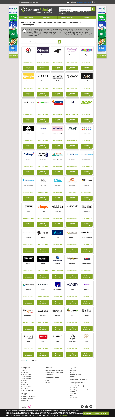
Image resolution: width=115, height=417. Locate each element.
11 (33, 361)
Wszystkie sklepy (74, 388)
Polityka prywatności (75, 374)
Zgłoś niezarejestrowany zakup (54, 372)
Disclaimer (73, 376)
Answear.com (62, 13)
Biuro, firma (24, 388)
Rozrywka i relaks (26, 386)
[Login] (73, 2)
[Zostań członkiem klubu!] (84, 2)
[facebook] (82, 406)
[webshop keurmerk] (26, 408)
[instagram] (91, 406)
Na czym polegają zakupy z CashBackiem (77, 383)
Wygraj (71, 395)
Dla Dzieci (24, 382)
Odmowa (96, 413)
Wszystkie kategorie (27, 390)
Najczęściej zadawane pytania (54, 370)
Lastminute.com (80, 11)
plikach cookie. (64, 415)
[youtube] (86, 406)
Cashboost (73, 393)
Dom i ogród (24, 384)
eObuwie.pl (73, 11)
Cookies (72, 372)
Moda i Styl (24, 372)
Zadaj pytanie (49, 374)
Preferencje (104, 413)
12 (36, 361)
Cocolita (67, 11)
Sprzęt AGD (24, 380)
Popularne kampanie (27, 398)
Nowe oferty (24, 400)
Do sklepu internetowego (28, 68)
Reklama (48, 382)
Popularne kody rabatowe (28, 396)
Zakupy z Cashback (28, 17)
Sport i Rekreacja (26, 374)
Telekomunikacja (26, 376)
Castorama (87, 11)
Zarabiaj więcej (74, 397)
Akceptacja (87, 413)
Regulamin (73, 370)
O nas (47, 380)
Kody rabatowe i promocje (77, 386)
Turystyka (24, 370)
